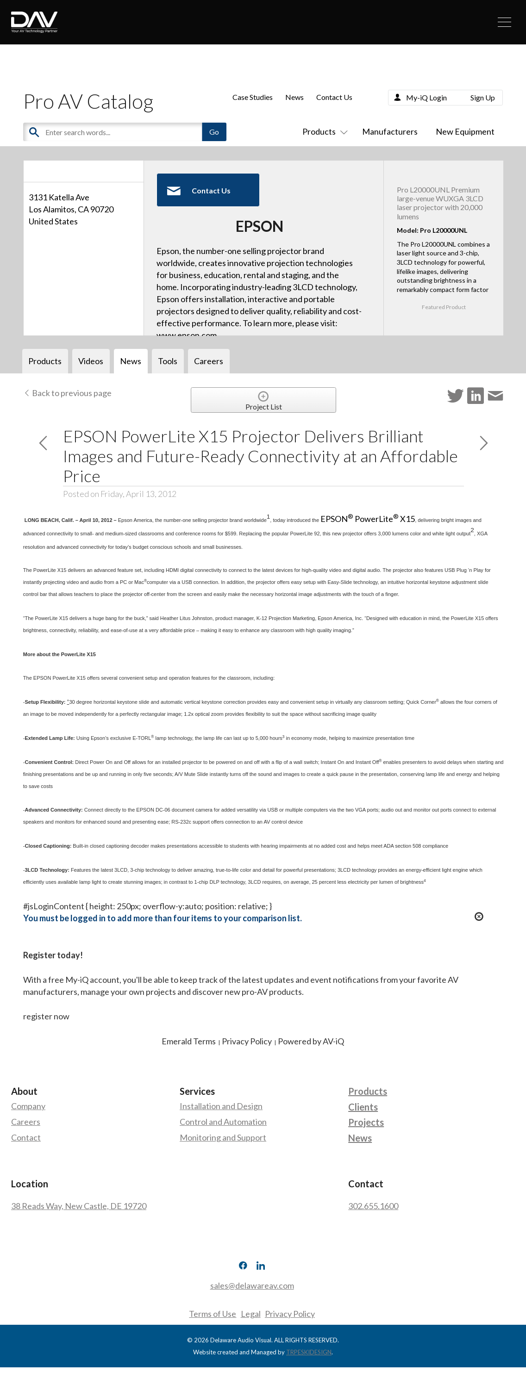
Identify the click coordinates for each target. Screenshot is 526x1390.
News (294, 97)
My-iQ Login (426, 97)
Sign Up (482, 97)
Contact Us (334, 97)
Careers (25, 1122)
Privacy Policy (290, 1314)
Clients (363, 1106)
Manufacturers (390, 131)
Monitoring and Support (223, 1137)
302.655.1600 (373, 1206)
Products (323, 131)
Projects (366, 1122)
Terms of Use (212, 1314)
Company (28, 1106)
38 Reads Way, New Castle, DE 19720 (78, 1206)
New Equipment (465, 131)
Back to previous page (67, 393)
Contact (26, 1137)
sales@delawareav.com (252, 1285)
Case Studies (252, 97)
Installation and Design (221, 1106)
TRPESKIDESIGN (309, 1351)
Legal (251, 1314)
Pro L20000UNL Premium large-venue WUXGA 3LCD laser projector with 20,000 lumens (440, 203)
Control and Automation (223, 1122)
